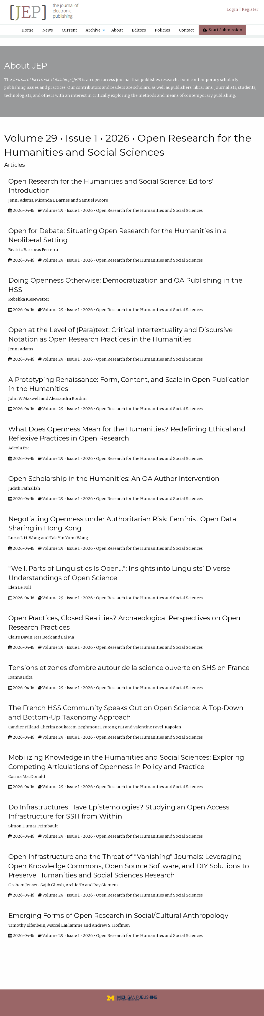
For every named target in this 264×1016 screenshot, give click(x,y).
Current (69, 30)
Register (249, 9)
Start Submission (222, 29)
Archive (93, 30)
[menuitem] (242, 11)
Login (233, 9)
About (117, 30)
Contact (186, 30)
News (47, 30)
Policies (162, 30)
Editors (139, 30)
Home (28, 30)
